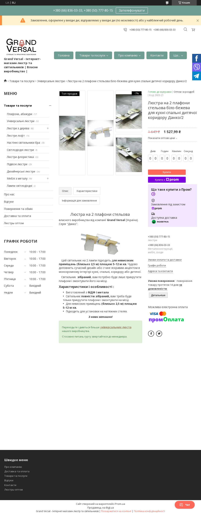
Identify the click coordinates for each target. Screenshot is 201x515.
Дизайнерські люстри (21, 171)
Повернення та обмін (18, 209)
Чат (184, 505)
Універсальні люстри (51, 81)
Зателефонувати (132, 10)
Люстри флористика (20, 157)
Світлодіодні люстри (20, 150)
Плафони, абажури (19, 114)
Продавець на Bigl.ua (100, 507)
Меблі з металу (17, 178)
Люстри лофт (16, 135)
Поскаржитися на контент (116, 511)
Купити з (167, 179)
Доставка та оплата (17, 216)
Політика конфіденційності (149, 511)
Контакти (157, 55)
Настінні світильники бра (23, 142)
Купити (167, 172)
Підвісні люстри (17, 164)
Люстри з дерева (18, 128)
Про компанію (128, 55)
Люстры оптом (14, 223)
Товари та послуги (92, 55)
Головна (63, 55)
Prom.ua (120, 504)
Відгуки (9, 201)
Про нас (9, 194)
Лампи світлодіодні (19, 186)
